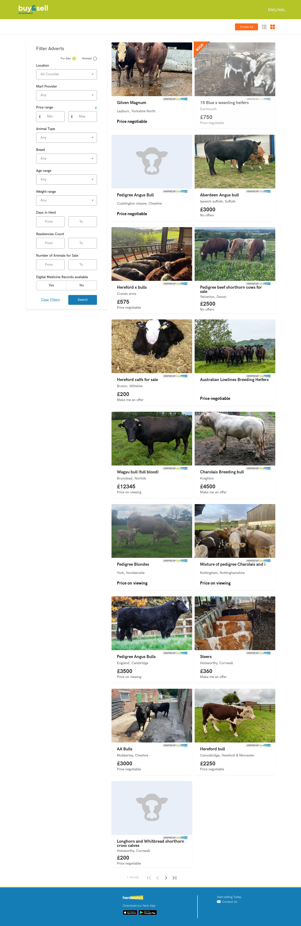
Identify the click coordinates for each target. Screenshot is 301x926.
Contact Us (227, 902)
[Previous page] (157, 878)
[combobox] (277, 10)
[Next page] (165, 878)
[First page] (149, 878)
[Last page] (174, 878)
